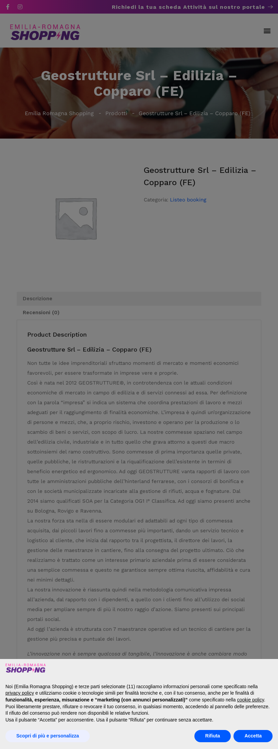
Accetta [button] (253, 735)
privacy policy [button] (19, 693)
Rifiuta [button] (212, 735)
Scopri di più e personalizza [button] (47, 735)
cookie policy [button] (250, 699)
